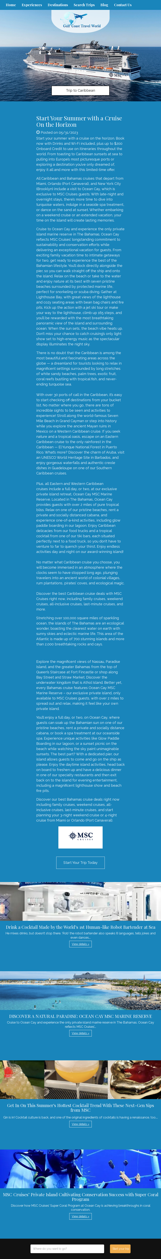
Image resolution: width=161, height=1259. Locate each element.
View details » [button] (80, 944)
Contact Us (123, 5)
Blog (104, 5)
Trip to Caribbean (80, 90)
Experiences (32, 5)
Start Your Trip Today (80, 863)
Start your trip (121, 1248)
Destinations (58, 5)
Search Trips (84, 5)
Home (11, 5)
